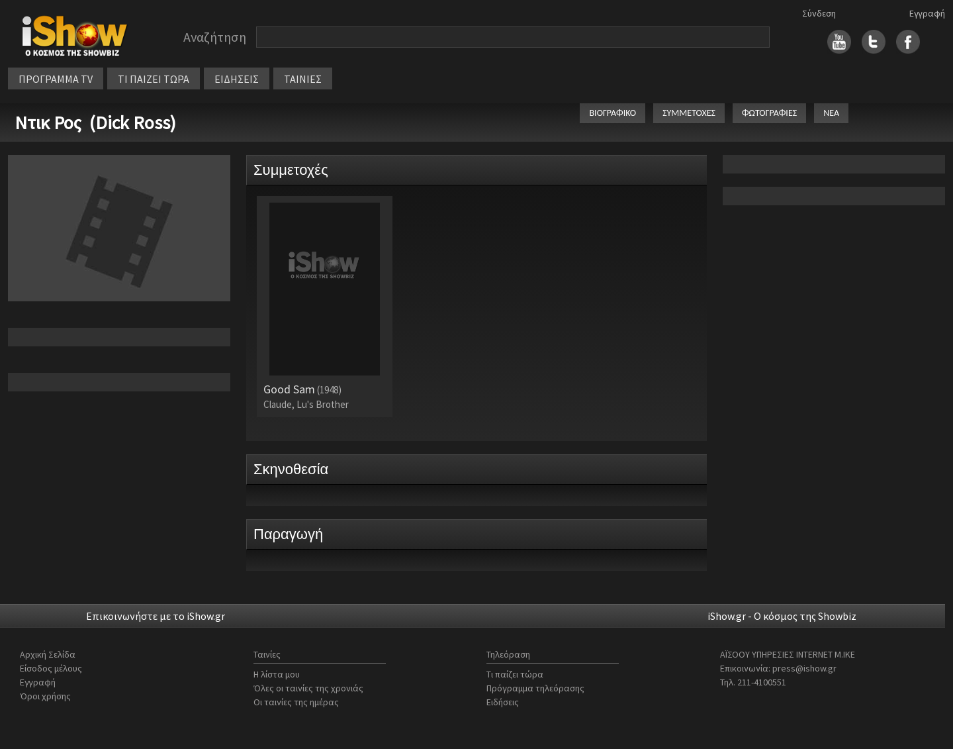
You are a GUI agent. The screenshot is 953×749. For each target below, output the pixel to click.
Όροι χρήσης (45, 696)
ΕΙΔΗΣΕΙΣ (236, 78)
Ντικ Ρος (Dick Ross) (95, 122)
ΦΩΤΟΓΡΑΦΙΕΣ (769, 113)
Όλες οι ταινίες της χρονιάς (308, 688)
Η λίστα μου (276, 674)
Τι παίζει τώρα (514, 674)
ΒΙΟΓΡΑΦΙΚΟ (612, 113)
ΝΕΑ (831, 113)
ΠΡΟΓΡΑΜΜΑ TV (56, 78)
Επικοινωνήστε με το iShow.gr (155, 616)
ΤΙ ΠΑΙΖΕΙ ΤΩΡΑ (153, 78)
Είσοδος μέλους (51, 668)
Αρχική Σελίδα (47, 654)
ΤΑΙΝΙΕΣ (303, 78)
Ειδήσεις (502, 702)
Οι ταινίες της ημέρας (296, 702)
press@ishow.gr (804, 668)
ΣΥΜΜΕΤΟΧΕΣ (688, 113)
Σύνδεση (819, 13)
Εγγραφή (927, 13)
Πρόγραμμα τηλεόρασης (535, 688)
